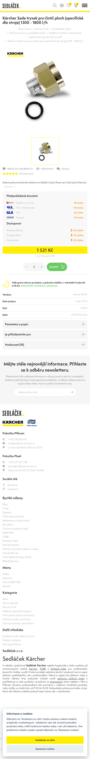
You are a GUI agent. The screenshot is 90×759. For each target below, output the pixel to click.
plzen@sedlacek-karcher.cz (20, 466)
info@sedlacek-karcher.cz (19, 443)
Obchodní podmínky (13, 516)
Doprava (7, 512)
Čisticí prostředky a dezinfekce (18, 623)
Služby (6, 574)
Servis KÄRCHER (11, 582)
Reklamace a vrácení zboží (16, 520)
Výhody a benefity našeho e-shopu (21, 548)
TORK (6, 536)
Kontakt (6, 586)
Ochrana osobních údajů (15, 528)
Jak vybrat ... (9, 524)
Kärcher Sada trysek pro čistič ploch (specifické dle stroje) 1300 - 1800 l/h (45, 41)
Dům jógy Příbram (12, 644)
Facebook (10, 485)
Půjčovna (7, 578)
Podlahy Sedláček (12, 640)
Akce (5, 599)
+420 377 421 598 (15, 462)
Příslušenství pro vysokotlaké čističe (27, 32)
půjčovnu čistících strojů (70, 678)
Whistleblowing (10, 561)
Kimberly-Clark (10, 540)
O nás (6, 508)
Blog (5, 504)
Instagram (10, 489)
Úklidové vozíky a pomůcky (17, 619)
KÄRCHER (8, 532)
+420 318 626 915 (15, 439)
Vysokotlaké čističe (61, 28)
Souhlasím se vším (45, 740)
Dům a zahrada (10, 603)
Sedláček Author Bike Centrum (19, 636)
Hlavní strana (24, 28)
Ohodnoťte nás (10, 553)
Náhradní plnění (11, 544)
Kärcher (33, 668)
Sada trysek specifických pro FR (45, 37)
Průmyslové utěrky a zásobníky (18, 615)
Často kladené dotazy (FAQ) (17, 557)
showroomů (56, 681)
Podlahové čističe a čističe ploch (65, 32)
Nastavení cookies (45, 749)
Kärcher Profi (41, 28)
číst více (8, 186)
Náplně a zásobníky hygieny (17, 611)
